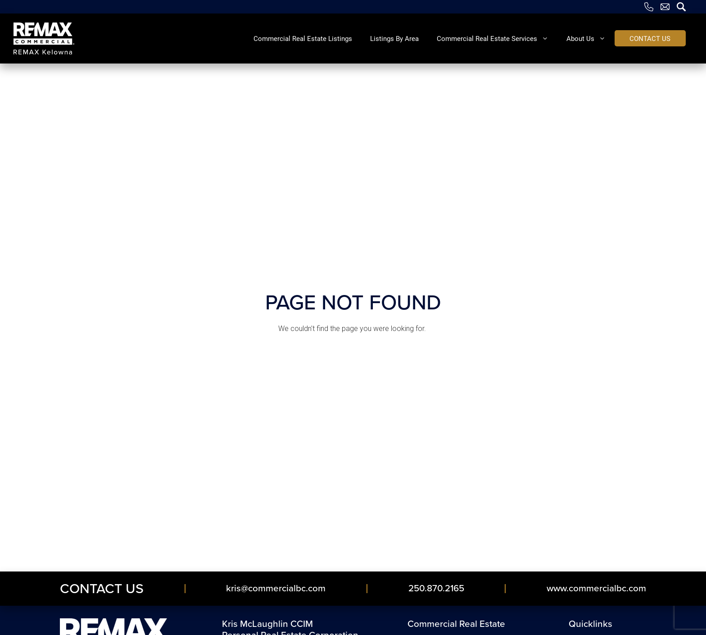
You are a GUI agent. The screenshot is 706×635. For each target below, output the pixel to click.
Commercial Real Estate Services (497, 38)
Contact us (649, 38)
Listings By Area (394, 38)
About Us (590, 38)
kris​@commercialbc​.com (276, 588)
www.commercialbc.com (596, 588)
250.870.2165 (436, 588)
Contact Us (102, 588)
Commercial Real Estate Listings (302, 38)
